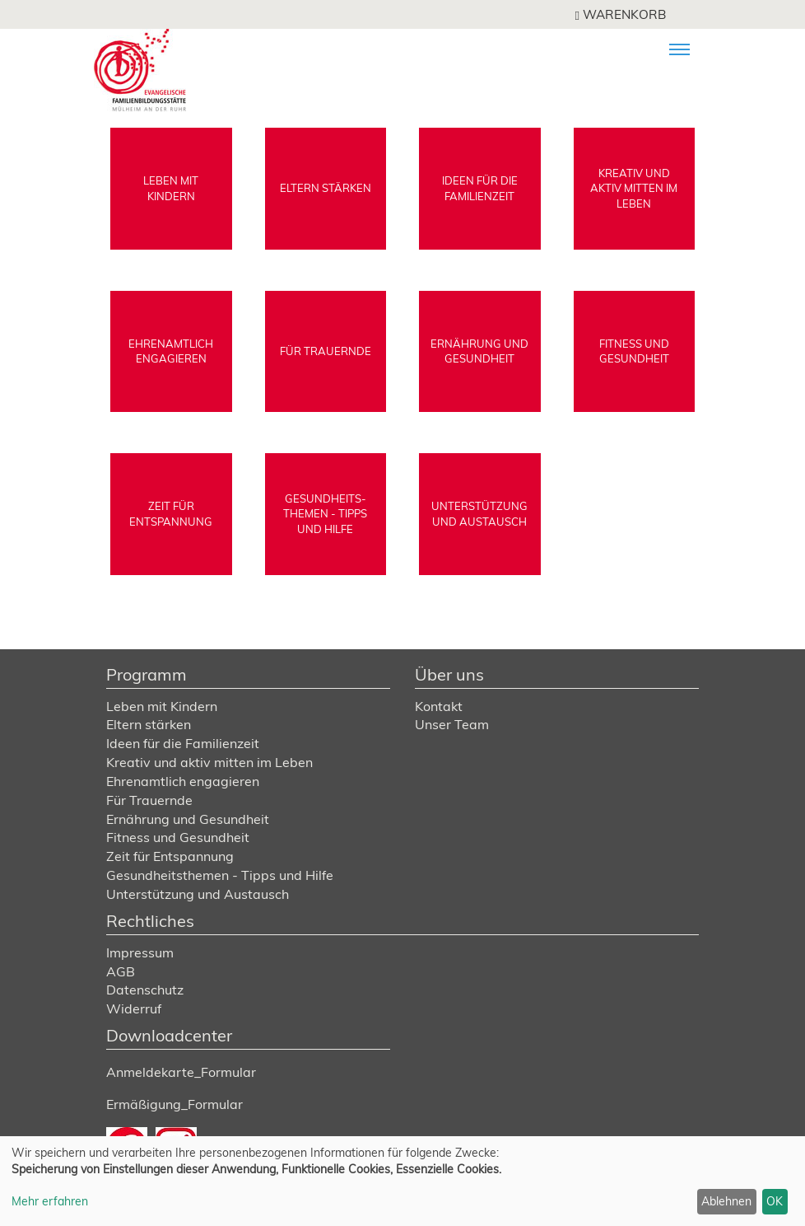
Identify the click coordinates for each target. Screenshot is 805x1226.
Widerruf (133, 1008)
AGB (120, 971)
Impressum (140, 952)
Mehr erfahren (50, 1201)
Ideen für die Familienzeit (182, 743)
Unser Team (452, 724)
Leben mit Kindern (161, 706)
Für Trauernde (149, 800)
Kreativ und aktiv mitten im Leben (209, 762)
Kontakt (439, 706)
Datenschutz (145, 989)
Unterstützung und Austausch (197, 894)
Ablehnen (726, 1201)
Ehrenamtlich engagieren (182, 781)
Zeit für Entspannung (170, 856)
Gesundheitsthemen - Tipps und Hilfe (219, 875)
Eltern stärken (148, 724)
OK (774, 1201)
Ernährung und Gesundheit (187, 819)
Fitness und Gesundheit (177, 837)
